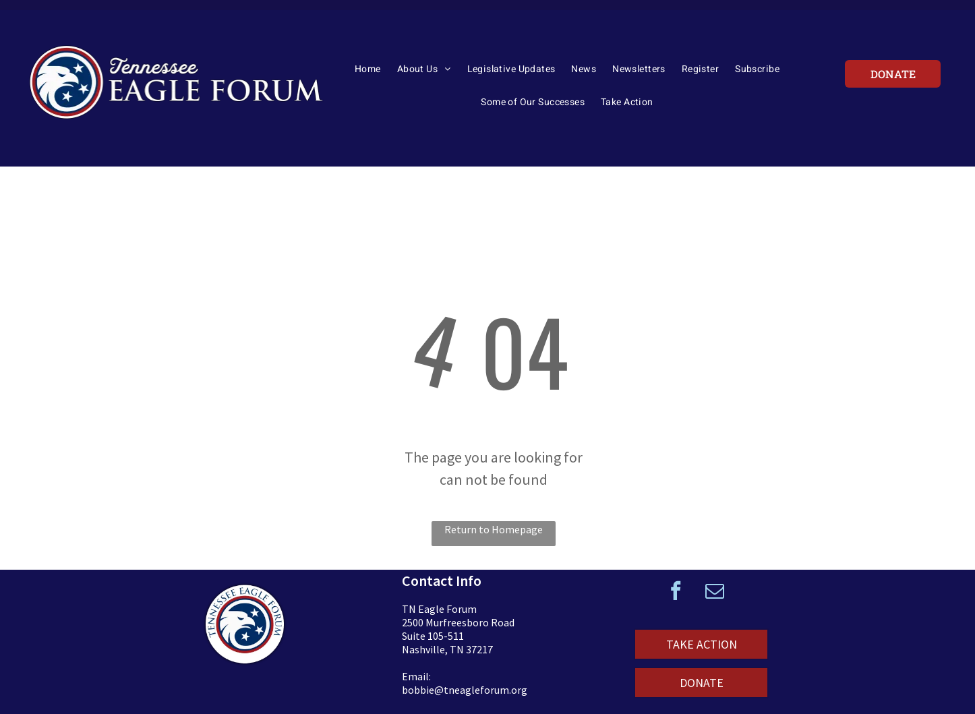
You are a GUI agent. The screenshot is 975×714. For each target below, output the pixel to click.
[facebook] (675, 592)
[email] (715, 592)
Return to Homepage (493, 529)
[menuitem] (368, 73)
